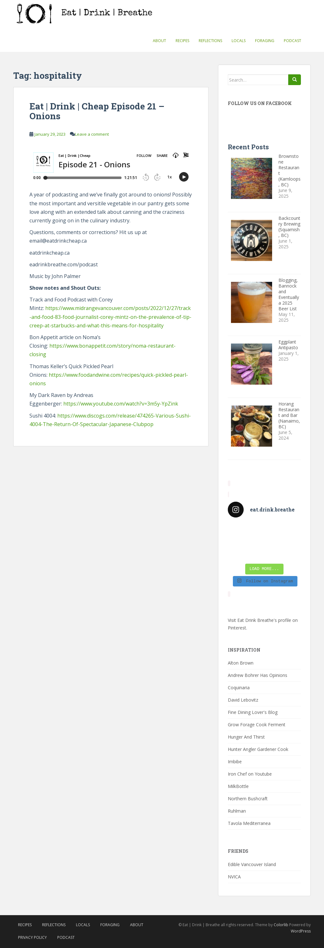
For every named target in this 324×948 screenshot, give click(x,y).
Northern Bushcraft (248, 799)
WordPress (301, 931)
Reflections (210, 40)
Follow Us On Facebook (260, 103)
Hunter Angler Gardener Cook (258, 749)
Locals (239, 40)
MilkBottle (238, 786)
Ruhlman (237, 811)
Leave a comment (92, 134)
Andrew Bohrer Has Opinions (257, 675)
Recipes (182, 40)
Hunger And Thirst (246, 737)
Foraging (264, 40)
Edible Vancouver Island (252, 864)
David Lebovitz (243, 700)
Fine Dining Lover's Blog (252, 712)
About (159, 40)
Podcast (292, 40)
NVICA (234, 877)
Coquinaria (239, 688)
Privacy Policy (32, 937)
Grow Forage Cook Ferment (256, 725)
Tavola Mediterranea (249, 823)
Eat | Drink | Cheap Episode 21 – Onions (97, 111)
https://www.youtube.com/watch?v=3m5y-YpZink (120, 403)
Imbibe (235, 762)
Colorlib (281, 924)
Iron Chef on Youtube (250, 774)
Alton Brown (240, 663)
